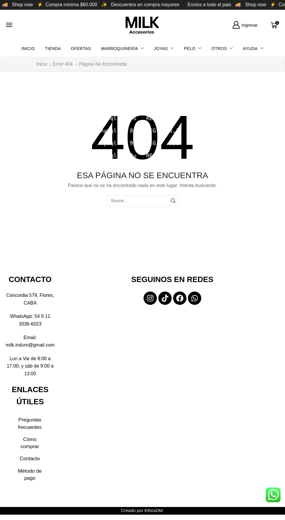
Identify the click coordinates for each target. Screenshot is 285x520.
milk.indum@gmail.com (30, 344)
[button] (9, 25)
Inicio (41, 64)
